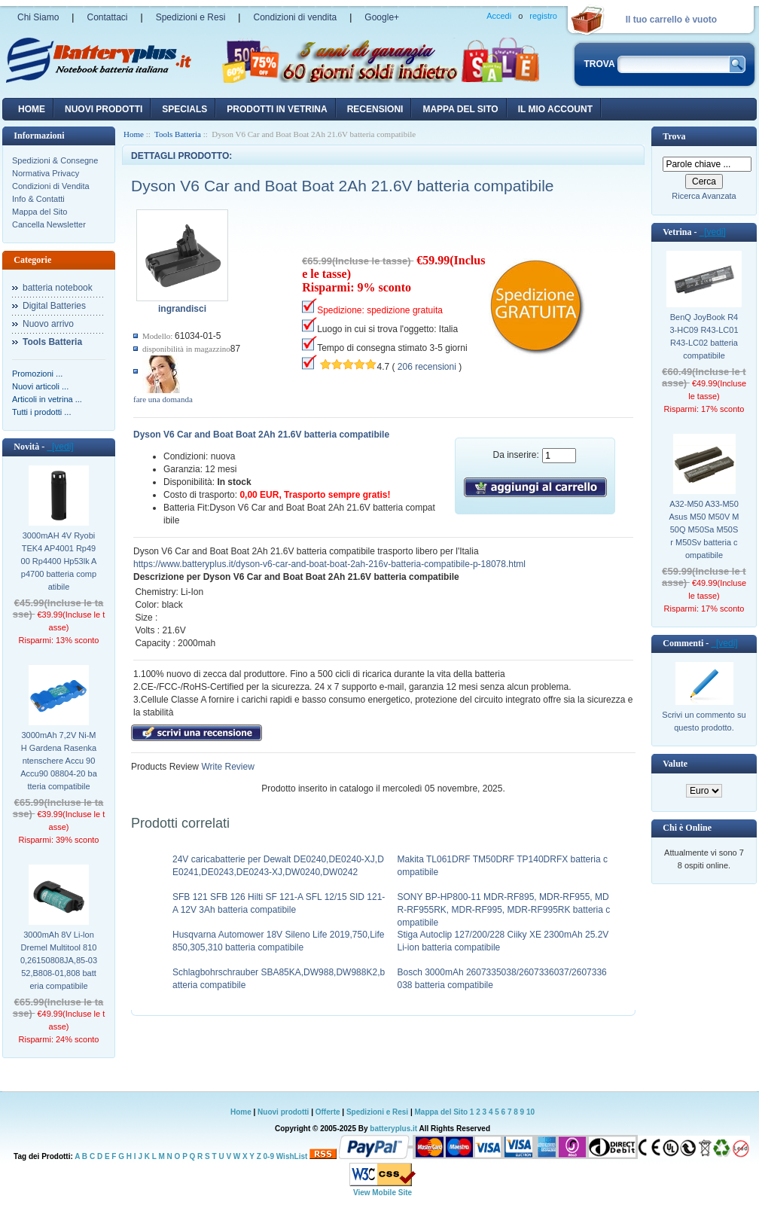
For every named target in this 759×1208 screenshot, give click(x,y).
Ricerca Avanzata (704, 195)
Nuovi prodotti (283, 1112)
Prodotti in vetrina (277, 109)
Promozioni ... (37, 373)
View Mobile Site (382, 1192)
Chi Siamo (38, 17)
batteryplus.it (394, 1128)
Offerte (329, 1112)
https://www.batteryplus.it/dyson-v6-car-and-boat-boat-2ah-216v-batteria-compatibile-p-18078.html (329, 564)
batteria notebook (58, 287)
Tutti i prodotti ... (41, 411)
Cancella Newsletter (49, 224)
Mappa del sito (460, 109)
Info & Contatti (38, 198)
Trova (674, 136)
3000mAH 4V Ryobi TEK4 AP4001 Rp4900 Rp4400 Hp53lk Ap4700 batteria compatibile (59, 561)
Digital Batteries (54, 305)
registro (543, 15)
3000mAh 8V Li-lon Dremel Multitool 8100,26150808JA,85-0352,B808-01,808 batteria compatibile (58, 960)
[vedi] (60, 446)
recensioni (375, 109)
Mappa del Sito (39, 211)
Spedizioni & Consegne (55, 160)
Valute (675, 763)
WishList (292, 1156)
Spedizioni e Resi (191, 17)
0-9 (269, 1156)
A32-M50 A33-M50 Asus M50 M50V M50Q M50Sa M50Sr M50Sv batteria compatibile (704, 529)
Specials (184, 109)
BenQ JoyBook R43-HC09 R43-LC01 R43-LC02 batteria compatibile (703, 336)
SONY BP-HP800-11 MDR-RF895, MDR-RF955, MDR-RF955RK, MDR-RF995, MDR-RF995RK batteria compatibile (504, 910)
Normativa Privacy (45, 173)
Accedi (498, 15)
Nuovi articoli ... (40, 386)
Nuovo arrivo (48, 324)
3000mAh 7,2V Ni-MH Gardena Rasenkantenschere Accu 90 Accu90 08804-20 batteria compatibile (58, 761)
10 (530, 1112)
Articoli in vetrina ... (47, 399)
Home (31, 109)
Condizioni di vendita (295, 17)
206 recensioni (427, 366)
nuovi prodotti (103, 109)
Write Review (227, 766)
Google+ (381, 17)
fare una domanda (163, 399)
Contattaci (107, 17)
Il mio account (555, 109)
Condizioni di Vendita (51, 186)
